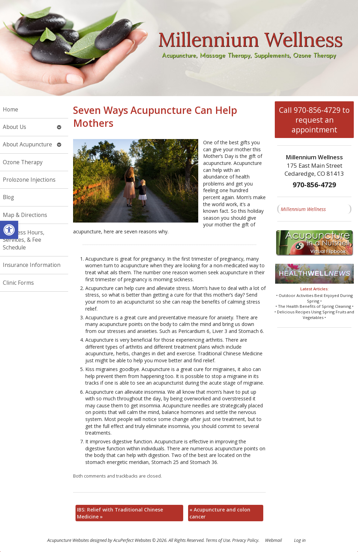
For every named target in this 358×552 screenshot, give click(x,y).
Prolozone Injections (29, 179)
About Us (14, 127)
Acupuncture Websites (68, 540)
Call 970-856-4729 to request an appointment (314, 120)
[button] (9, 230)
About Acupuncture (27, 144)
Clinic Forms (18, 282)
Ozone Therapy (23, 162)
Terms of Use (218, 540)
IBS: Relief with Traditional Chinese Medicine (120, 513)
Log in (300, 540)
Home (10, 109)
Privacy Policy (245, 540)
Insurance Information (31, 265)
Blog (8, 197)
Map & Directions (25, 215)
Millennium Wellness (303, 209)
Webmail (273, 540)
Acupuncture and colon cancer (219, 513)
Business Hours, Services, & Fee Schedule (23, 240)
